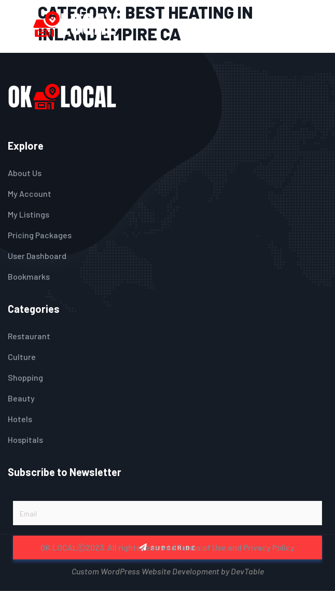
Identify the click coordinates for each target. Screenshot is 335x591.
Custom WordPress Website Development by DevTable (168, 570)
